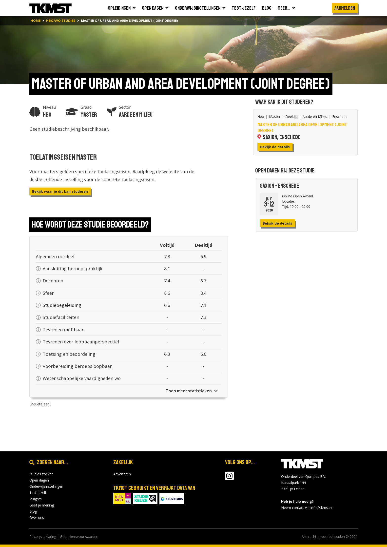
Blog (33, 511)
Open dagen (39, 480)
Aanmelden (344, 8)
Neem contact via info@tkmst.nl (306, 507)
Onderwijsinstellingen (46, 486)
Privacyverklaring (42, 536)
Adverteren (122, 474)
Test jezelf (37, 492)
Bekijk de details (275, 147)
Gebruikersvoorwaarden (79, 536)
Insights (35, 499)
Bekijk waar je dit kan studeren (60, 191)
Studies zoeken (41, 474)
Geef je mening (41, 505)
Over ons (36, 517)
